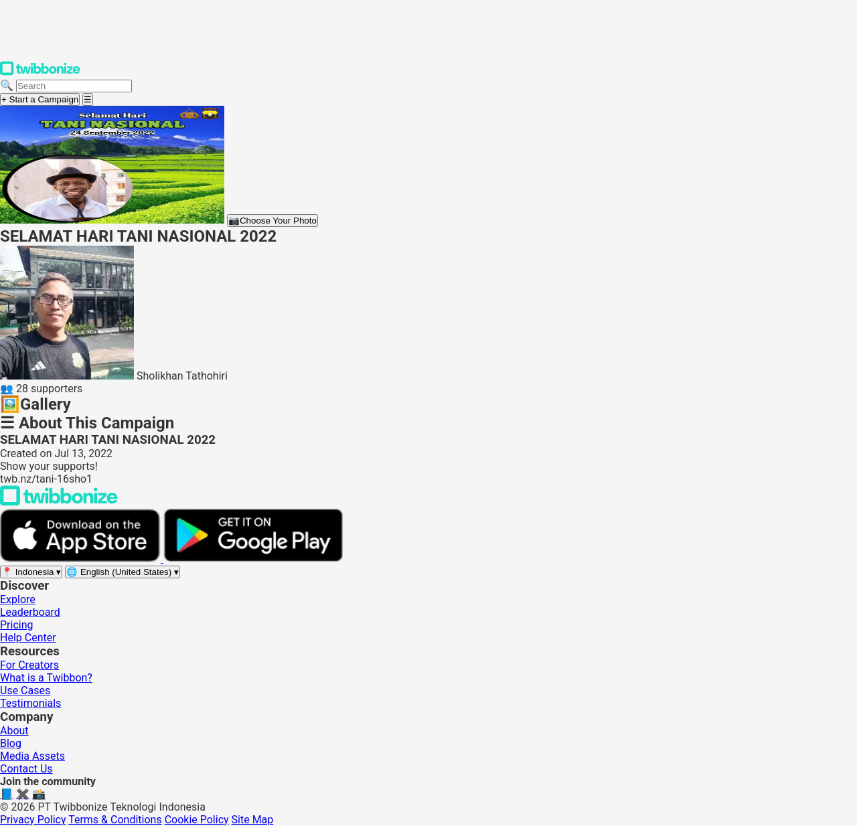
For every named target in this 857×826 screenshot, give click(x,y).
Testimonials (30, 703)
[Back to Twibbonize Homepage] (59, 502)
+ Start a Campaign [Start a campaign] (39, 99)
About (14, 730)
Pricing (16, 624)
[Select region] (31, 572)
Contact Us (26, 768)
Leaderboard (30, 612)
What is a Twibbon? (46, 677)
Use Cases (25, 690)
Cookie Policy (197, 819)
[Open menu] (87, 99)
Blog (10, 743)
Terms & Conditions (115, 819)
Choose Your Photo (272, 221)
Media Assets (32, 756)
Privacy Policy (33, 819)
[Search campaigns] (74, 86)
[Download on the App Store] (81, 558)
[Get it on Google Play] (253, 558)
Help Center (28, 637)
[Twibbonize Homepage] (40, 72)
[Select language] (122, 572)
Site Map (253, 819)
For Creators (29, 665)
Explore (17, 599)
